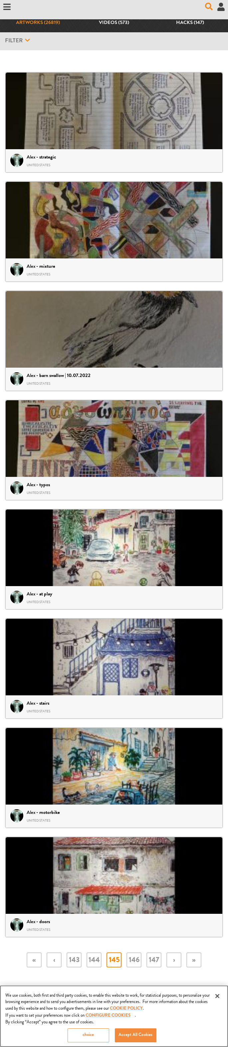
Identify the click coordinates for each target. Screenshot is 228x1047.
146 (134, 960)
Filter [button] (17, 40)
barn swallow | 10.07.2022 (65, 376)
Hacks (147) (190, 23)
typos (44, 485)
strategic (47, 157)
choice (88, 1038)
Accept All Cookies (135, 1038)
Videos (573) (114, 23)
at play (45, 594)
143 (74, 960)
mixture (47, 266)
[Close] (217, 998)
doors (44, 922)
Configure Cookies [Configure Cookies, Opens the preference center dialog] (108, 1018)
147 (154, 960)
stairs (44, 703)
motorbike (49, 813)
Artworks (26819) (38, 23)
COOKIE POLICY (126, 1011)
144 (94, 960)
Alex (31, 157)
